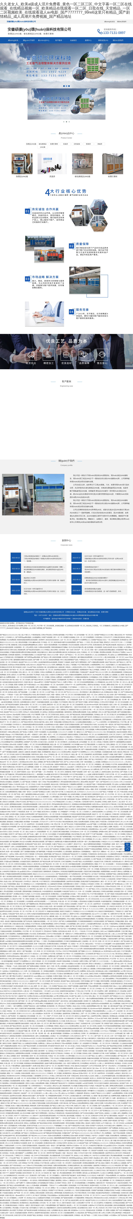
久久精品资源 (111, 879)
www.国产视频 (92, 824)
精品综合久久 (121, 645)
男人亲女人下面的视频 (43, 1071)
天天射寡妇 (91, 934)
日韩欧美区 (73, 657)
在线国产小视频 (86, 916)
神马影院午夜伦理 (6, 1033)
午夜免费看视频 (51, 1205)
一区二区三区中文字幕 (111, 809)
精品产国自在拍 (110, 662)
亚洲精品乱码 (120, 1180)
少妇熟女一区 (54, 1036)
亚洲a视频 (98, 1108)
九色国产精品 (114, 849)
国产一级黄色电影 (40, 1088)
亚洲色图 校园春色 (14, 655)
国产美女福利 (125, 941)
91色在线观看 (100, 856)
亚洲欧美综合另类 (50, 1143)
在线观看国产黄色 (122, 650)
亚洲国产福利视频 (29, 896)
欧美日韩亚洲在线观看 (30, 807)
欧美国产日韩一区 (126, 1083)
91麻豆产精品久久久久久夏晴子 (72, 787)
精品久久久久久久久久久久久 (92, 978)
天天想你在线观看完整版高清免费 (80, 814)
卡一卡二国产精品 (89, 889)
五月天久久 (45, 1076)
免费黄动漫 (58, 841)
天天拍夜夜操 (76, 956)
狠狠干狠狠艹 (55, 1118)
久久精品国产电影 (40, 655)
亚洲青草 (42, 640)
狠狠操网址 (107, 1008)
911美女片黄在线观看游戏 (65, 821)
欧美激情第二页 (103, 906)
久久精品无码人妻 (70, 792)
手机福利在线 (37, 991)
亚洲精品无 (35, 826)
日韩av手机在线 (46, 635)
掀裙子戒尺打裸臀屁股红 (79, 662)
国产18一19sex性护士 (109, 1066)
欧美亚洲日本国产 (54, 1001)
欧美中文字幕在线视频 (103, 1048)
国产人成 (6, 1138)
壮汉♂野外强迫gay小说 (120, 667)
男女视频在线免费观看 (55, 941)
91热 (44, 782)
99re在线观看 (104, 986)
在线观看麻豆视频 (16, 1098)
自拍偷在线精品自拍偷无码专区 (13, 682)
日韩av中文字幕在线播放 (34, 1165)
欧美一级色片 (51, 1145)
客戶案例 (58, 40)
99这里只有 (6, 1088)
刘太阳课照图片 (88, 861)
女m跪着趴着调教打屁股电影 (79, 866)
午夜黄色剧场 (36, 635)
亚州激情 (86, 993)
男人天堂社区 (48, 1011)
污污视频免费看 (79, 1198)
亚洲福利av (56, 871)
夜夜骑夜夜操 (78, 889)
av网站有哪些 (63, 1185)
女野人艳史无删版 (42, 687)
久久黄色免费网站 (44, 1061)
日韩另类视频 (128, 824)
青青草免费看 (105, 981)
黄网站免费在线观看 (116, 1086)
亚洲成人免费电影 (56, 677)
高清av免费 (74, 1135)
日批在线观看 (97, 1041)
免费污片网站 (67, 682)
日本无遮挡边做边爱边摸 (46, 1018)
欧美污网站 (40, 1003)
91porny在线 (19, 856)
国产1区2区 (61, 1170)
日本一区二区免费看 (30, 689)
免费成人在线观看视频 (94, 1148)
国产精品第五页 (112, 1170)
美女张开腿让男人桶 (80, 647)
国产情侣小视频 (29, 859)
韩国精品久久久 (29, 884)
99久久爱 (7, 844)
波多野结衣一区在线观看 (35, 824)
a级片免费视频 (41, 1006)
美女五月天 (53, 1158)
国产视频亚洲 (61, 1205)
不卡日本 (63, 889)
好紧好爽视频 (24, 1105)
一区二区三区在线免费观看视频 (26, 677)
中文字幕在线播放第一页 (99, 660)
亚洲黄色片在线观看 (82, 1078)
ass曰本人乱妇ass (6, 714)
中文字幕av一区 (71, 635)
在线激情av (110, 856)
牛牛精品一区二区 (47, 642)
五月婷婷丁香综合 (61, 1183)
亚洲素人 (93, 958)
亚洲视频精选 (86, 851)
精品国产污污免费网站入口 (82, 640)
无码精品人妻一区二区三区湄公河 (11, 906)
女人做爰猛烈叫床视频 (55, 884)
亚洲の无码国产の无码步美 (94, 1125)
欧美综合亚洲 (18, 1123)
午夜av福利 (68, 1110)
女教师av (91, 1205)
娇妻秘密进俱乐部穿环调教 (37, 836)
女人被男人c (100, 1056)
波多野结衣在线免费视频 (117, 829)
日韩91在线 (13, 650)
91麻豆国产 (9, 894)
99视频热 (98, 764)
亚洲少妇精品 (20, 949)
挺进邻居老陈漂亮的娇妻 (48, 1115)
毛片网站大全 (71, 679)
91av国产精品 (32, 667)
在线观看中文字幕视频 (90, 1043)
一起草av (11, 854)
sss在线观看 (86, 859)
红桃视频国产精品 (53, 899)
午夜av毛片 (91, 667)
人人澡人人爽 (124, 1058)
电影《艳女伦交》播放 (70, 1153)
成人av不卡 (96, 914)
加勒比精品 (96, 891)
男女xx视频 (71, 919)
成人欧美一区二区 (71, 931)
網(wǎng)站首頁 (109, 21)
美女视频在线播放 (95, 841)
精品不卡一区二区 (6, 722)
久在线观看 (29, 901)
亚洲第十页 (87, 1001)
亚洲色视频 (72, 1185)
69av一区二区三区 (102, 1068)
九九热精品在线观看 (126, 1043)
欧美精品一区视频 (92, 826)
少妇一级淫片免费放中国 (71, 1063)
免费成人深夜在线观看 (37, 1193)
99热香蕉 (50, 772)
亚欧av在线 (27, 1098)
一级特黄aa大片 (68, 819)
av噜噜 (105, 1120)
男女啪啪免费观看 (117, 1155)
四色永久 (30, 864)
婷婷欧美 (15, 764)
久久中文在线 (35, 894)
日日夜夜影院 (91, 879)
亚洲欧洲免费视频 (47, 924)
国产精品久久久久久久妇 (104, 797)
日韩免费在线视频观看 (105, 697)
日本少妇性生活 (75, 1036)
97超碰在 (126, 1028)
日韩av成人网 (47, 767)
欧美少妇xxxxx (31, 665)
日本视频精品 (93, 677)
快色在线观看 (4, 841)
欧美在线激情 (51, 1120)
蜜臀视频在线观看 (16, 804)
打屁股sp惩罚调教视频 (11, 861)
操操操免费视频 (54, 660)
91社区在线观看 (74, 645)
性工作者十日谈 (111, 1208)
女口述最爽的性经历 (11, 1175)
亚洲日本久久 (94, 1088)
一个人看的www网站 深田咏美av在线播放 (117, 1001)
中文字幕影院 (77, 836)
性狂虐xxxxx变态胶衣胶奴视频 (43, 996)
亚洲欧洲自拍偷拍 (16, 807)
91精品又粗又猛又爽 (84, 929)
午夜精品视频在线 (77, 849)
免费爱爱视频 (105, 871)
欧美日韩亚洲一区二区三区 (44, 669)
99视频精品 (116, 689)
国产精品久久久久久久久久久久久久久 (39, 802)
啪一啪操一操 (105, 1006)
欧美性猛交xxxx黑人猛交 (112, 951)
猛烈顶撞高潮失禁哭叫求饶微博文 (117, 1071)
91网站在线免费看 (44, 647)
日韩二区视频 (103, 677)
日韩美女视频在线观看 (18, 968)
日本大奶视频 (95, 1031)
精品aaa (75, 1073)
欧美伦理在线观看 (53, 1103)
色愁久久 (45, 869)
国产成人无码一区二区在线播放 (87, 906)
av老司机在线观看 (40, 901)
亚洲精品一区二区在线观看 (16, 901)
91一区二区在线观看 (95, 936)
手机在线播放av (52, 1195)
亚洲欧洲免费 (118, 687)
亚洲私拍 (94, 1118)
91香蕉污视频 (57, 976)
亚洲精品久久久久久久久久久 (120, 896)
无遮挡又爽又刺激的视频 (61, 831)
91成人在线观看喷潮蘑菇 (81, 1098)
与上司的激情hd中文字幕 (14, 939)
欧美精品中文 (6, 988)
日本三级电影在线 (44, 689)
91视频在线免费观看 (70, 841)
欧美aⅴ (87, 1031)
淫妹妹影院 (42, 1145)
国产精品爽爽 (14, 841)
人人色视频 (97, 762)
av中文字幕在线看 (95, 1066)
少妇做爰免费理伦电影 (94, 924)
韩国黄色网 (22, 650)
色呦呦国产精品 (111, 874)
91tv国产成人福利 (75, 996)
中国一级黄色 (7, 717)
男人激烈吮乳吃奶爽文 (30, 939)
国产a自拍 (67, 946)
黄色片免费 (39, 963)
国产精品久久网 (46, 657)
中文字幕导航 (23, 1188)
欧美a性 (3, 851)
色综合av (36, 954)
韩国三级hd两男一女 (83, 896)
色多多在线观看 (123, 1183)
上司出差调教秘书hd (7, 742)
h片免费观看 (66, 839)
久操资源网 (20, 978)
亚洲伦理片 (65, 1088)
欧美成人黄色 (13, 692)
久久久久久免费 (105, 899)
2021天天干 (115, 642)
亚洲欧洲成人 (128, 754)
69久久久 (27, 986)
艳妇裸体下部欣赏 (64, 1066)
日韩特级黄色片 (36, 1086)
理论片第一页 (58, 824)
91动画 (116, 697)
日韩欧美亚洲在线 (119, 637)
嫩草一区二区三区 (42, 834)
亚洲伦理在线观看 (89, 856)
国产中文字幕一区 (106, 769)
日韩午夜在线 (63, 1103)
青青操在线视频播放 (109, 836)
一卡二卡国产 (46, 1016)
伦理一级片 (87, 772)
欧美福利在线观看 (69, 886)
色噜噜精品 (59, 759)
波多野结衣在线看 (6, 911)
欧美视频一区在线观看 (94, 647)
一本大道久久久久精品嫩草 (103, 944)
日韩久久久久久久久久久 (90, 956)
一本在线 (70, 978)
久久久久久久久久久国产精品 (96, 792)
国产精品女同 (121, 1208)
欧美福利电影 (82, 809)
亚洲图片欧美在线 (103, 816)
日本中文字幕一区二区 (112, 774)
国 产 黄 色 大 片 (84, 909)
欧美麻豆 (31, 1188)
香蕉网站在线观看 (106, 652)
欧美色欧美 (127, 1148)
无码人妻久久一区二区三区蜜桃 (29, 672)
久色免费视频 (71, 924)
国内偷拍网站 (37, 1160)
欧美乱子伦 (86, 894)
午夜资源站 (99, 637)
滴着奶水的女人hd (60, 1048)
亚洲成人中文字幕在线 (22, 797)
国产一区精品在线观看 (112, 759)
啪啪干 (114, 819)
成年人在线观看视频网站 (19, 846)
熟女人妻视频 (38, 762)
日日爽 (66, 993)
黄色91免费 (22, 966)
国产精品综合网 (45, 861)
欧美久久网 (116, 1103)
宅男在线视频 (84, 946)
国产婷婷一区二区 (25, 1001)
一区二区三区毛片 (51, 794)
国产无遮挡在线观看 (52, 988)
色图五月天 (78, 1105)
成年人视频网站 (123, 1113)
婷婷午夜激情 (21, 772)
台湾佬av (73, 896)
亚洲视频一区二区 (96, 1098)
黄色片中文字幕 (5, 645)
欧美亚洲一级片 (82, 841)
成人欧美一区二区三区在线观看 (33, 1026)
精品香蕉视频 (34, 1203)
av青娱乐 (118, 1073)
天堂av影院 (15, 1200)
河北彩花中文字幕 (34, 983)
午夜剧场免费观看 (80, 824)
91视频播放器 (49, 1003)
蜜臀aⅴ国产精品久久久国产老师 (65, 807)
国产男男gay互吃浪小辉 (93, 1213)
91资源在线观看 (99, 921)
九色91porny (86, 769)
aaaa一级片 (31, 772)
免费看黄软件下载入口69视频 (89, 669)
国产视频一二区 (41, 772)
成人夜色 (105, 924)
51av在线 (33, 934)
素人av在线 (85, 973)
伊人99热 (76, 797)
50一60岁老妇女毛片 (110, 1183)
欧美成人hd (111, 789)
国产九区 (52, 1160)
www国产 (114, 871)
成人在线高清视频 (74, 794)
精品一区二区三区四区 (14, 809)
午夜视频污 (64, 814)
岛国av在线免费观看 (25, 946)
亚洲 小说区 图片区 (44, 804)
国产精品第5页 (34, 998)
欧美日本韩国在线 (82, 829)
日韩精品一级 (28, 1155)
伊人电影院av (121, 1175)
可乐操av (60, 973)
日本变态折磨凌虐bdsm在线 (105, 679)
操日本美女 (51, 759)
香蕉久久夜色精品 (95, 963)
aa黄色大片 (54, 1163)
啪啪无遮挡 (65, 866)
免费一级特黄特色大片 (37, 876)
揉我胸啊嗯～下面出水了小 (49, 1185)
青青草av (106, 849)
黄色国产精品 (65, 981)
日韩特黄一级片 (45, 966)
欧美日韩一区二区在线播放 (53, 1013)
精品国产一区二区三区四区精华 (31, 1093)
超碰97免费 (83, 986)
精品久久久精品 (62, 779)
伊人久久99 (125, 821)
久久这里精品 (108, 811)
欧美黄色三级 (42, 667)
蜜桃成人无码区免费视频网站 (56, 919)
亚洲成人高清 (80, 886)
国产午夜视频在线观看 (72, 1170)
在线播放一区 (55, 811)
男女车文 (46, 699)
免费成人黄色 (34, 993)
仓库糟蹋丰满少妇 (57, 1210)
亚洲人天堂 (92, 1130)
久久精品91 (63, 1188)
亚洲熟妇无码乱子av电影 (22, 894)
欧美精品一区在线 (100, 684)
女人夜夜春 (28, 978)
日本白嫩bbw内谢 (34, 642)
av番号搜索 (87, 1096)
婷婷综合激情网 (97, 811)
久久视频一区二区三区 (37, 692)
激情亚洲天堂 (76, 839)
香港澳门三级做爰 (64, 662)
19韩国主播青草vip (80, 934)
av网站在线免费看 (37, 1011)
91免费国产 (125, 1103)
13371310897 (43, 615)
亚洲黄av (127, 916)
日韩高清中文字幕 (116, 839)
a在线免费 (80, 1203)
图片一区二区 (127, 1036)
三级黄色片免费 (52, 1098)
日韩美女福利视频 (59, 635)
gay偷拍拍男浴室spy (123, 660)
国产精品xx (69, 655)
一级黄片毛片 (95, 851)
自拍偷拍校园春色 (52, 876)
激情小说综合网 (83, 963)
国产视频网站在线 (32, 904)
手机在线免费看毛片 (53, 782)
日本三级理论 (59, 1038)
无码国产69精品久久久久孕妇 (104, 635)
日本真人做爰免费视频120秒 (76, 879)
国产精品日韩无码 (37, 679)
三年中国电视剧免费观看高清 (97, 846)
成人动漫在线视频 (103, 1013)
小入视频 (114, 1113)
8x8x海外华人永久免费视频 (25, 767)
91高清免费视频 (11, 1160)
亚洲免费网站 (17, 931)
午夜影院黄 (35, 759)
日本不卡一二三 (69, 1051)
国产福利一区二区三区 (64, 956)
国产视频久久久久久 (85, 951)
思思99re (7, 1008)
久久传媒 (3, 1011)
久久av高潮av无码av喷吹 (93, 976)
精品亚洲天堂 (28, 976)
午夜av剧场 (124, 792)
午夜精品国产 (84, 672)
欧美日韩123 (87, 674)
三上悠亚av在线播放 (109, 1081)
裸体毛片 (107, 642)
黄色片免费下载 (47, 978)
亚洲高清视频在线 (44, 789)
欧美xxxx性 (78, 1068)
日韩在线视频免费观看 (58, 881)
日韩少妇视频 (23, 836)
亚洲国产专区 (103, 946)
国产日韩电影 (113, 677)
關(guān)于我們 (29, 40)
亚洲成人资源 (8, 909)
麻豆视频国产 (20, 1153)
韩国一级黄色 (55, 694)
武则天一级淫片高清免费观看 (48, 645)
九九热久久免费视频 (107, 1173)
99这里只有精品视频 (63, 961)
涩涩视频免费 (61, 679)
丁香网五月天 (18, 1155)
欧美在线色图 (121, 787)
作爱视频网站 (62, 968)
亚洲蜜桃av (66, 1033)
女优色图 (8, 983)
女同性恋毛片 (118, 777)
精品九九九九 (108, 807)
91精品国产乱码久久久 (70, 891)
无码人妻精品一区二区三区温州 (15, 816)
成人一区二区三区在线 (10, 849)
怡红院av (52, 1113)
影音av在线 (45, 973)
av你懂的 (8, 941)
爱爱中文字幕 (74, 914)
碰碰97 (32, 981)
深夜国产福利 (108, 1023)
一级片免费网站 (17, 1006)
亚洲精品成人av (98, 951)
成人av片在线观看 (10, 1013)
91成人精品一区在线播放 (14, 963)
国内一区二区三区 (43, 1023)
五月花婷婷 (126, 946)
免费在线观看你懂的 (61, 764)
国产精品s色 (99, 934)
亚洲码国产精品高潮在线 (50, 909)
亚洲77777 (89, 834)
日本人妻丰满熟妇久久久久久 (25, 1041)
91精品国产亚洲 (13, 914)
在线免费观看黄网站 (121, 988)
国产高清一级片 (19, 794)
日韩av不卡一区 (70, 684)
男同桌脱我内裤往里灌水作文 (25, 774)
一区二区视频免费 (113, 640)
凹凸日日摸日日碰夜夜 (11, 1051)
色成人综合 (45, 674)
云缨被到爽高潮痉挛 (28, 936)
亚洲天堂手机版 (32, 1125)
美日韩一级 (83, 797)
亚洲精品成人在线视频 (117, 1016)
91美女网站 (108, 1103)
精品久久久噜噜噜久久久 (117, 889)
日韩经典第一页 (112, 799)
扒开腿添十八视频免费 (62, 936)
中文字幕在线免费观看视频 (112, 1026)
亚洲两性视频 (74, 672)
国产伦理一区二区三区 (102, 1036)
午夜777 (78, 769)
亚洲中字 (12, 834)
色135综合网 (97, 674)
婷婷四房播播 (57, 657)
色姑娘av (119, 846)
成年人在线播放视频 (42, 1036)
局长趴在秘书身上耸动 (112, 919)
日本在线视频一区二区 (33, 1016)
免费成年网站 (125, 966)
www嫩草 (19, 1071)
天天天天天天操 (86, 689)
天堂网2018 (4, 986)
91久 (103, 665)
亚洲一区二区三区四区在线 (46, 951)
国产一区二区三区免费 (42, 981)
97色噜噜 (26, 876)
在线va (65, 1180)
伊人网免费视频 (119, 973)
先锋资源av (80, 1048)
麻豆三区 (50, 958)
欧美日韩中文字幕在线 (109, 804)
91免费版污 (75, 939)
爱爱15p (90, 684)
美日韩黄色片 (84, 692)
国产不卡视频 (95, 981)
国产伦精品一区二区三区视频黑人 (22, 1088)
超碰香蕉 (80, 1100)
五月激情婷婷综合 (14, 936)
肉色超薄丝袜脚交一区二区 (77, 966)
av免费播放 (29, 1153)
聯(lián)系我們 (121, 21)
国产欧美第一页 (13, 1016)
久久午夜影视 (124, 1108)
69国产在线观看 (47, 637)
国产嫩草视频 (41, 851)
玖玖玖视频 (91, 1193)
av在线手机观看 (88, 1083)
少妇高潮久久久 (69, 1190)
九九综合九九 (50, 1100)
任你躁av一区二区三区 (46, 846)
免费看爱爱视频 (123, 655)
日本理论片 (47, 829)
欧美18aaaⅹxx (27, 1115)
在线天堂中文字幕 (7, 660)
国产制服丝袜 (10, 774)
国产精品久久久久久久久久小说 (10, 635)
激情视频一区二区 (25, 759)
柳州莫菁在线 (109, 1063)
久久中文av (104, 1031)
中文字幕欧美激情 (84, 665)
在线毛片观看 (99, 1103)
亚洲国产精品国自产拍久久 (53, 682)
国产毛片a (30, 929)
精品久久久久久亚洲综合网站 (69, 909)
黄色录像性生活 (42, 652)
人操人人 (114, 934)
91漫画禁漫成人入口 (16, 971)
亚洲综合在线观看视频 (51, 816)
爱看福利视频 (27, 891)
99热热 (68, 667)
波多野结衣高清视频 (73, 881)
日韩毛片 (117, 856)
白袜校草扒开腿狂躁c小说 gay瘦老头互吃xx (17, 871)
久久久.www (121, 836)
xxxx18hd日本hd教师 (10, 929)
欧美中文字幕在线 (57, 1053)
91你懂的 (34, 1053)
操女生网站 (54, 650)
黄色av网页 (84, 782)
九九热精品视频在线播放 (110, 1108)
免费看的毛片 (86, 799)
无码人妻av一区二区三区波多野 (112, 916)
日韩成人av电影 (126, 1188)
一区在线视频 (62, 687)
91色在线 (17, 784)
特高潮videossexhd (13, 1076)
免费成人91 (31, 1003)
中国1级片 (75, 946)
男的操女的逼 (90, 1210)
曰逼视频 (84, 854)
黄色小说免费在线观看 (30, 777)
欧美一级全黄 (5, 921)
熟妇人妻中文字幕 (37, 1068)
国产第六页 (73, 926)
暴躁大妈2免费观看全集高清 (58, 652)
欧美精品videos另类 (26, 762)
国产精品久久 (121, 662)
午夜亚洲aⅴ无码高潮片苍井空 (84, 802)
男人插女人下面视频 (97, 993)
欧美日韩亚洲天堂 (117, 983)
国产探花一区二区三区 (17, 669)
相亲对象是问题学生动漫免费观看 (65, 642)
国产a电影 (123, 772)
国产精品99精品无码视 (114, 1046)
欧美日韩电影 (48, 1165)
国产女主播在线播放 (58, 829)
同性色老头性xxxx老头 (72, 689)
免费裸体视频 (38, 1200)
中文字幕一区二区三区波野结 (94, 991)
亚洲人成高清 (11, 674)
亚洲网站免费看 (68, 1068)
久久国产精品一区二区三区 (54, 692)
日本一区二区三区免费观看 (85, 637)
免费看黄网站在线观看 (23, 1053)
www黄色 (124, 774)
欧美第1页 (43, 886)
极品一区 (20, 884)
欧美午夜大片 (17, 777)
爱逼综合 (112, 1068)
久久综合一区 (35, 1081)
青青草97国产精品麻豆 (104, 1078)
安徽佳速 (86, 618)
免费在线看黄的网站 (60, 978)
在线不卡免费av (84, 1120)
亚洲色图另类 (50, 1128)
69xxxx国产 (89, 886)
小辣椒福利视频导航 (57, 689)
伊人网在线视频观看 (115, 672)
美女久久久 (51, 655)
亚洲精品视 (125, 1091)
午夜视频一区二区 (113, 792)
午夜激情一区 (86, 1150)
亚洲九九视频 (67, 1178)
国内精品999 (95, 1173)
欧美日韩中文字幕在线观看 (60, 774)
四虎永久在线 (54, 914)
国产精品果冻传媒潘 (109, 645)
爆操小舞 (67, 1210)
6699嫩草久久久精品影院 (96, 1091)
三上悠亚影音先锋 (108, 963)
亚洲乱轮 (20, 769)
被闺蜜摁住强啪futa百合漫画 (23, 660)
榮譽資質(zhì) (103, 40)
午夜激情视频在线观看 (63, 1031)
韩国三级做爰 (30, 899)
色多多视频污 (110, 665)
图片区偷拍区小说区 (43, 694)
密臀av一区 (35, 1098)
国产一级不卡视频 (120, 881)
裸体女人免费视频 (124, 871)
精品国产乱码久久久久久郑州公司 (97, 1200)
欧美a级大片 (114, 1198)
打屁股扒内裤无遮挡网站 (104, 667)
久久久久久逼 (75, 697)
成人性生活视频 (25, 1113)
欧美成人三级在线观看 (74, 1011)
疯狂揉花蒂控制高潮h (91, 787)
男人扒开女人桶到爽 (48, 916)
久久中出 (85, 996)
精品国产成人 (86, 1016)
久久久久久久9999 (97, 909)
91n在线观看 (46, 784)
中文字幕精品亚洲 (59, 802)
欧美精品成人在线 (74, 652)
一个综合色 (82, 931)
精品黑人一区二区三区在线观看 (24, 687)
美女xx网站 (38, 929)
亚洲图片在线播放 (69, 637)
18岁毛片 (95, 1135)
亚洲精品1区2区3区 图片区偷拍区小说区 (13, 667)
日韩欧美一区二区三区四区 (109, 669)
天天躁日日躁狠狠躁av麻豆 (73, 941)
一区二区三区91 (79, 655)
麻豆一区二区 (15, 1038)
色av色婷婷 (60, 684)
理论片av (3, 1003)
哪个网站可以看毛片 (16, 976)
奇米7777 (17, 1115)
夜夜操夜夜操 (30, 669)
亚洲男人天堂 (16, 988)
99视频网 (105, 976)
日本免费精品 (84, 1063)
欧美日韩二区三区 (122, 906)
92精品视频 (40, 757)
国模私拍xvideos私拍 (71, 759)
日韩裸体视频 (63, 876)
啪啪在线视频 (126, 784)
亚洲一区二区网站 (127, 891)
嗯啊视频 (59, 665)
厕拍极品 (96, 931)
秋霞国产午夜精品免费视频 (93, 849)
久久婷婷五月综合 (100, 1170)
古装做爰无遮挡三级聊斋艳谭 (90, 794)
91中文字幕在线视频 (76, 774)
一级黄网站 (26, 988)
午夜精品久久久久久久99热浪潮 (83, 911)
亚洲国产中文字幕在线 (44, 1091)
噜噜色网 (33, 1105)
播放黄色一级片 (41, 1170)
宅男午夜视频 (85, 981)
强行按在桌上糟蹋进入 (69, 757)
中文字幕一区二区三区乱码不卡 (36, 911)
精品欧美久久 (89, 655)
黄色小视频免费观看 (19, 1110)
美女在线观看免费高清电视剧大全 (31, 799)
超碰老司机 (78, 1168)
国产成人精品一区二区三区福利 (20, 679)
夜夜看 (2, 1028)
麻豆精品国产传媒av (7, 784)
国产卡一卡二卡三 (88, 1036)
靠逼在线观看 (26, 1073)
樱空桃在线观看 (105, 896)
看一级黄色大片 (68, 934)
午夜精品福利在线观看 (104, 784)
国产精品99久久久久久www (109, 782)
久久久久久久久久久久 (106, 1033)
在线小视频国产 (5, 846)
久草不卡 (66, 672)
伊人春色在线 (57, 672)
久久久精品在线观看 (12, 789)
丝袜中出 (7, 991)
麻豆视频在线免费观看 (85, 657)
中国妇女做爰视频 (120, 1051)
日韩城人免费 (106, 802)
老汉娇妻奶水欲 (52, 667)
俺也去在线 (118, 635)
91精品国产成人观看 (102, 1086)
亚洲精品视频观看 (99, 1153)
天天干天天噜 (47, 799)
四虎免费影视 (114, 1135)
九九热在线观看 (41, 1041)
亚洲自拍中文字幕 (50, 946)
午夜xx (41, 1028)
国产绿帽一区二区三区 (40, 660)
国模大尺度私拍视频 (39, 1103)
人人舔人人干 (111, 1011)
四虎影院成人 (46, 1148)
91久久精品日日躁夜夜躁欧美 (104, 911)
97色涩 (128, 729)
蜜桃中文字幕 (5, 1103)
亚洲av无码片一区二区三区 (88, 1073)
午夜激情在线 (114, 816)
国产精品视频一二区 (29, 951)
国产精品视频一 (23, 692)
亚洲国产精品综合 (29, 1006)
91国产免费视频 (110, 1053)
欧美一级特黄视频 (23, 1056)
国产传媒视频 (86, 1011)
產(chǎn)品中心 (43, 40)
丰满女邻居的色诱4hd (63, 1128)
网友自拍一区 (127, 752)
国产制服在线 (109, 921)
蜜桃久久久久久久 (73, 1041)
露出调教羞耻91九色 (96, 692)
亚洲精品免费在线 (74, 1165)
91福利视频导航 (106, 901)
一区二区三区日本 (105, 1043)
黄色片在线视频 (55, 866)
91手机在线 (39, 854)
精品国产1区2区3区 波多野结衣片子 (84, 816)
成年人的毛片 (81, 924)
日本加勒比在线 (58, 949)
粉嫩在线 (108, 814)
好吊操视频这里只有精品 (46, 1183)
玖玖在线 (95, 876)
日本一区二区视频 (44, 677)
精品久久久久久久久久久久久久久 (110, 866)
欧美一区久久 (84, 1088)
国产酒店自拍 (104, 1058)
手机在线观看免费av (99, 1011)
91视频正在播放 (65, 849)
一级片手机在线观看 (75, 876)
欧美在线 (110, 824)
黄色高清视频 (23, 642)
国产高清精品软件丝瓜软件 (33, 1168)
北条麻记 (84, 779)
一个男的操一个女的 (12, 694)
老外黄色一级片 (64, 650)
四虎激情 (59, 954)
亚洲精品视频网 (49, 971)
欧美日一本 (61, 1120)
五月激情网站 (4, 1083)
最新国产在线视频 (16, 1173)
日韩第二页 (99, 884)
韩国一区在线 (60, 1100)
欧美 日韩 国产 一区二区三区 (80, 650)
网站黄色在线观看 (39, 841)
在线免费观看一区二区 (44, 831)
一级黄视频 (39, 774)
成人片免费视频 (115, 1003)
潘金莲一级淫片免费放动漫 (86, 679)
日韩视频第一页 (65, 944)
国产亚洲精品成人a (118, 884)
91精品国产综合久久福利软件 (67, 809)
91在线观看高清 (47, 891)
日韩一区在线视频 (126, 759)
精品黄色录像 (56, 1028)
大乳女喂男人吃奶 (32, 647)
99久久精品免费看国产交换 (69, 660)
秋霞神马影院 (94, 1185)
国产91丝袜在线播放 (49, 779)
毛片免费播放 (44, 1140)
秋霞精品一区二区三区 (83, 1115)
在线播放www (34, 1118)
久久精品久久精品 (43, 906)
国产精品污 (25, 1133)
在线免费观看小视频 (32, 1058)
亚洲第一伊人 (17, 896)
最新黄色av (77, 851)
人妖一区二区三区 (66, 640)
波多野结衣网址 (81, 684)
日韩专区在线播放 (20, 864)
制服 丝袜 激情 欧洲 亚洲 (122, 1140)
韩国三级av (113, 986)
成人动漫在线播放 (87, 1165)
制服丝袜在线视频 (53, 911)
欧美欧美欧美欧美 (29, 1036)
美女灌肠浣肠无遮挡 (123, 1076)
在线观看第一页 (19, 647)
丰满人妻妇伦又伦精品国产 (80, 1066)
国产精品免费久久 (57, 777)
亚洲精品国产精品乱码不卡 (71, 854)
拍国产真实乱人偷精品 (37, 988)
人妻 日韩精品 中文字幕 (109, 764)
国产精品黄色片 (59, 846)
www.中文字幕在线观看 (73, 859)
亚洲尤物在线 (97, 645)
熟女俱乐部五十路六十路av (62, 998)
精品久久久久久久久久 (38, 1073)
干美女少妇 (22, 889)
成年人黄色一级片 (107, 1158)
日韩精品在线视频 (27, 1076)
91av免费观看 (11, 640)
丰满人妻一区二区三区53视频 (67, 901)
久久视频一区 (105, 914)
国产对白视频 (109, 998)
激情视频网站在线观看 (109, 767)
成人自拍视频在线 (101, 655)
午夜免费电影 (106, 844)
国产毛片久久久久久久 (71, 692)
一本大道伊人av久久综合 (51, 991)
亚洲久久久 (26, 1048)
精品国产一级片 (94, 782)
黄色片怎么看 (57, 1086)
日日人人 (127, 1125)
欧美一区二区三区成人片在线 (31, 784)
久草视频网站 (109, 1118)
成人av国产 (104, 829)
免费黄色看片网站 (58, 1108)
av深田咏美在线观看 (116, 976)
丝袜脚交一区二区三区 (90, 941)
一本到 (78, 894)
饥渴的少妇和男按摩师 (27, 814)
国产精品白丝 (13, 759)
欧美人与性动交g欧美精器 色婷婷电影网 (33, 697)
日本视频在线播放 (28, 655)
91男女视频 (22, 1125)
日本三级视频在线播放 (41, 1158)
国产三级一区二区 (78, 998)
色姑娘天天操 (98, 861)
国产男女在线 (65, 697)
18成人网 (33, 1023)
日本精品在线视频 (119, 1203)
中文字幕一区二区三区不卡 (9, 946)
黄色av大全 (50, 1043)
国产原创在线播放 (70, 906)
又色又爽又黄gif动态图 (125, 804)
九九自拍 (91, 1076)
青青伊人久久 (97, 836)
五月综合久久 (81, 792)
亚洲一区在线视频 (45, 1130)
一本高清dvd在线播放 (122, 864)
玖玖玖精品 (78, 978)
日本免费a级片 (65, 1036)
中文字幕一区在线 (58, 904)
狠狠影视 (14, 645)
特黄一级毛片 (60, 655)
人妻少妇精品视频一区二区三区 (113, 657)
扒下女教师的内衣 (108, 859)
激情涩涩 (116, 1078)
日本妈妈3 (90, 884)
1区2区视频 (5, 779)
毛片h (70, 647)
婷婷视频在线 (94, 1033)
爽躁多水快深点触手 (29, 1096)
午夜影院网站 (113, 924)
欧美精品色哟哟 (64, 1195)
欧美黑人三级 (49, 824)
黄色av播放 (50, 936)
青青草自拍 (4, 958)
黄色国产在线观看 (6, 737)
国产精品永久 (52, 968)
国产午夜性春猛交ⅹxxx (32, 684)
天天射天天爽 (7, 924)
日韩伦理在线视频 (14, 919)
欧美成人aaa (123, 1128)
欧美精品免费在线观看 (57, 699)
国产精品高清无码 (42, 814)
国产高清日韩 (55, 861)
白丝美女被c (50, 764)
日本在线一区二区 (19, 831)
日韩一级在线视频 (86, 762)
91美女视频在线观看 (115, 869)
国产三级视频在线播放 (28, 851)
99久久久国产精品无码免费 (27, 1046)
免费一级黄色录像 (76, 1195)
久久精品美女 (113, 1130)
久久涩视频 (51, 697)
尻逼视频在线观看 (21, 1213)
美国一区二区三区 (40, 1153)
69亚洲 (79, 757)
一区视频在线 (52, 687)
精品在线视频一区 (25, 1086)
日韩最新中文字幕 (98, 1053)
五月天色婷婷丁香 (97, 1023)
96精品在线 (19, 926)
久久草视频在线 (100, 682)
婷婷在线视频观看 (120, 1205)
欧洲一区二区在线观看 (35, 1143)
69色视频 (122, 669)
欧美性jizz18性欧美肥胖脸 (17, 665)
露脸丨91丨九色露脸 (14, 1073)
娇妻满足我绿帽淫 (98, 774)
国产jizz (73, 971)
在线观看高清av (94, 829)
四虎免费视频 (84, 958)
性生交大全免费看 (26, 841)
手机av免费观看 (93, 986)
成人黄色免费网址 (123, 929)
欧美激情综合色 (99, 886)
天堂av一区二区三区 (76, 993)
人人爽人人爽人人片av (50, 1093)
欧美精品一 (11, 797)
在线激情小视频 (18, 954)
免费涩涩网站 (44, 1058)
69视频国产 (65, 811)
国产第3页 (47, 762)
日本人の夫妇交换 (125, 782)
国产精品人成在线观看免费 (17, 886)
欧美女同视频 (118, 807)
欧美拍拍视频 (106, 819)
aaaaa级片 (71, 767)
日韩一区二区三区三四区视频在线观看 (73, 694)
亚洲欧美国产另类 (62, 674)
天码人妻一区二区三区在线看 (19, 1061)
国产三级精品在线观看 (25, 764)
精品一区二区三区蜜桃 (90, 1105)
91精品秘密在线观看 (122, 894)
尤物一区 (3, 1180)
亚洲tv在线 (36, 1066)
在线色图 (117, 891)
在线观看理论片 (68, 677)
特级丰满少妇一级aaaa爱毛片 (34, 682)
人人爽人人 (100, 1063)
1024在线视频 (8, 687)
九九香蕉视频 (67, 851)
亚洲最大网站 (80, 1123)
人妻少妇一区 (27, 991)
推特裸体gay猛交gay (76, 1158)
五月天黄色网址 (89, 1048)
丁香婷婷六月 (119, 911)
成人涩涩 (109, 682)
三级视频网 (107, 884)
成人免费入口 (96, 772)
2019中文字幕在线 (86, 1041)
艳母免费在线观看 (59, 1123)
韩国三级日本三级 (89, 1068)
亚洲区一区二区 (108, 687)
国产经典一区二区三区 (21, 1193)
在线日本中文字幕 (86, 645)
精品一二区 (48, 986)
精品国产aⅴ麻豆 (44, 777)
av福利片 (52, 674)
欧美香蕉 (71, 1188)
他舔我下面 (22, 996)
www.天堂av (129, 657)
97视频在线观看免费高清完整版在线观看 (23, 652)
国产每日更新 (126, 904)
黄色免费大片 (25, 956)
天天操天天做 (56, 787)
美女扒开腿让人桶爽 (106, 826)
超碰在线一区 (28, 1158)
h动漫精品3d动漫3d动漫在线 (42, 1108)
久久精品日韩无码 (16, 991)
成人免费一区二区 (37, 986)
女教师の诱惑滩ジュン (10, 829)
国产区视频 (69, 1108)
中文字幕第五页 (44, 881)
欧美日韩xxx (97, 804)
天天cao (97, 1018)
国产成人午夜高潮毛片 (96, 759)
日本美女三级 (33, 846)
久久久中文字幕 (57, 993)
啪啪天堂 (86, 1100)
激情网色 (59, 1180)
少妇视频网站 (36, 637)
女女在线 (50, 1138)
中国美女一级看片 (27, 869)
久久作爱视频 (48, 1026)
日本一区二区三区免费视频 (109, 699)
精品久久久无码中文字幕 (77, 826)
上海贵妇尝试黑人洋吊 (78, 667)
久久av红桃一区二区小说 (118, 1013)
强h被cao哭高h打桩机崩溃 (84, 1188)
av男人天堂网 (10, 1041)
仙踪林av (6, 971)
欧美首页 (65, 657)
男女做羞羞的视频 (13, 1140)
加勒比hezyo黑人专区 (99, 799)
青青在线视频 (70, 1123)
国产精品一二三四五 (84, 642)
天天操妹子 (91, 809)
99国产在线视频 (73, 986)
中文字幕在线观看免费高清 (23, 1150)
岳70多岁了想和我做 (98, 874)
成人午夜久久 (26, 635)
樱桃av (103, 851)
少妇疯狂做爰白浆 (76, 1096)
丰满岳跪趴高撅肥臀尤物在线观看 (72, 871)
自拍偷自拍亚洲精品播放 (107, 650)
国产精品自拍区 (18, 881)
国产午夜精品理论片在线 (28, 694)
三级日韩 (129, 1078)
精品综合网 (74, 936)
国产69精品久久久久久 (117, 996)
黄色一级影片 (42, 769)
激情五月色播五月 (66, 911)
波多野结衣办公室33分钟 (113, 1153)
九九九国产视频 (80, 819)
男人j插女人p (112, 655)
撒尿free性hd (4, 650)
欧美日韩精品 (18, 909)
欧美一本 (129, 909)
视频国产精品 (17, 1043)
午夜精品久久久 (84, 660)
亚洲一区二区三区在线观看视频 (89, 699)
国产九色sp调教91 (104, 1105)
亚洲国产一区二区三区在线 (40, 849)
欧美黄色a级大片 (28, 699)
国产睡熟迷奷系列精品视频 (112, 936)
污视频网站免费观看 (76, 784)
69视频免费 (34, 789)
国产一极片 (15, 1100)
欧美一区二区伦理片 (65, 1163)
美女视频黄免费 (55, 1155)
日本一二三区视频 (125, 642)
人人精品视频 (4, 1168)
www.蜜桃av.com (71, 963)
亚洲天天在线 (120, 993)
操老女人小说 (128, 777)
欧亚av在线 (91, 971)
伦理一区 (104, 794)
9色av (97, 777)
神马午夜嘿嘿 (77, 1173)
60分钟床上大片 (23, 1175)
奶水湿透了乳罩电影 (33, 674)
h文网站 (29, 996)
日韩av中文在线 (20, 802)
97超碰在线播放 (8, 1193)
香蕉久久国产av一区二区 (89, 697)
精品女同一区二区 (6, 762)
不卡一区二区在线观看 (121, 811)
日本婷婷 (43, 1098)
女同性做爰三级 (120, 1033)
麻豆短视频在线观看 (124, 767)
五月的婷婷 (38, 869)
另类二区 (54, 966)
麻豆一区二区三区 (107, 881)
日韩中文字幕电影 (60, 924)
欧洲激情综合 (67, 1073)
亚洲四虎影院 (41, 934)
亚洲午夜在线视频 (43, 1105)
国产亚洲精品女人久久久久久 (48, 939)
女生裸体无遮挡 (104, 1155)
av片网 (123, 971)
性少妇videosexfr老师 (72, 958)
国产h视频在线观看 (29, 906)
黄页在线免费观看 (22, 1135)
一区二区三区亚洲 (54, 814)
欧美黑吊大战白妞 (34, 916)
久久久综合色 (91, 1175)
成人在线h (110, 694)
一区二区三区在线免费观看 (76, 789)
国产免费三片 (94, 961)
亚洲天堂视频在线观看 (28, 1120)
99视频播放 (126, 1210)
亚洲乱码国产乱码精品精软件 (90, 881)
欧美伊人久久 (69, 1061)
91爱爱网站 (51, 926)
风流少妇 (120, 819)
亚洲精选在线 (14, 779)
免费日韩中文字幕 (117, 914)
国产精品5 (80, 1140)
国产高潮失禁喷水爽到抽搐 (46, 1078)
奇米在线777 (94, 946)
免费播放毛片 (127, 839)
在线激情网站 (10, 1130)
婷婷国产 (122, 816)
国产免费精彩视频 (66, 836)
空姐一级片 (14, 1008)
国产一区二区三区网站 (88, 1013)
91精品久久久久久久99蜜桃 (111, 841)
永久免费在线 (95, 769)
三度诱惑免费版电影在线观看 (52, 839)
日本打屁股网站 (66, 861)
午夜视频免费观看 (30, 926)
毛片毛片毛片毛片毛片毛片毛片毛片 (55, 929)
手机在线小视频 (12, 889)
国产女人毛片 (70, 829)
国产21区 (6, 976)
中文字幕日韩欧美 (83, 1185)
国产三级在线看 (59, 958)
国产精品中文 (86, 874)
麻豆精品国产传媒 (117, 1006)
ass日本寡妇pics (96, 1021)
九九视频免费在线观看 (115, 854)
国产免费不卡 (24, 1118)
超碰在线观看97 (26, 1066)
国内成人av (100, 809)
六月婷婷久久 (10, 637)
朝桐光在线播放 (31, 1183)
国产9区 (61, 921)
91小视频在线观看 (67, 1215)
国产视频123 (50, 841)
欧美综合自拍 (102, 854)
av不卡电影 (105, 1123)
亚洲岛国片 (4, 732)
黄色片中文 (78, 844)
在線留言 (73, 40)
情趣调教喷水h (52, 1208)
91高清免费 (18, 891)
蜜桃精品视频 (114, 1058)
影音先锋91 (16, 869)
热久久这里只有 (5, 1038)
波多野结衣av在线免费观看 (100, 1003)
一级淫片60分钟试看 (60, 799)
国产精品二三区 (38, 1150)
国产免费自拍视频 (33, 966)
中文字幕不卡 (68, 777)
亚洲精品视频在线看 (49, 1168)
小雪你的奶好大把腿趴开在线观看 (89, 901)
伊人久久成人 (97, 839)
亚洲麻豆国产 (66, 1133)
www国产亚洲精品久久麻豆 (42, 792)
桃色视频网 (58, 891)
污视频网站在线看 (63, 1150)
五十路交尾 (45, 1173)
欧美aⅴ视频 (90, 789)
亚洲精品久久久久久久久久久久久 (112, 762)
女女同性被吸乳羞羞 (87, 939)
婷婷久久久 (39, 699)
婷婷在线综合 (114, 1083)
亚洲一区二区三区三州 (30, 879)
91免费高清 (38, 829)
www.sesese (35, 819)
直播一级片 (115, 844)
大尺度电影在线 (8, 657)
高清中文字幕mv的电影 (121, 797)
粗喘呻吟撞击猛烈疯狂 (67, 991)
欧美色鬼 (61, 931)
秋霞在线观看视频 (66, 816)
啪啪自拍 (79, 807)
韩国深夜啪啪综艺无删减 (59, 647)
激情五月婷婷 (94, 973)
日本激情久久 (96, 929)
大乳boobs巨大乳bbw (55, 886)
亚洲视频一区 (100, 1210)
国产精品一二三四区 (30, 769)
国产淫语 (23, 839)
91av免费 (127, 1155)
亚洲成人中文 (51, 1041)
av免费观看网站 (95, 665)
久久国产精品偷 (25, 782)
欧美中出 (68, 1071)
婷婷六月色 (128, 739)
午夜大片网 (69, 1105)
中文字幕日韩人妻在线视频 (66, 1115)
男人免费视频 (106, 1133)
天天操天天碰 (24, 1208)
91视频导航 (108, 1203)
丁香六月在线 (54, 1058)
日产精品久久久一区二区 (100, 926)
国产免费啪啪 (113, 1128)
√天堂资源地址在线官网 (63, 971)
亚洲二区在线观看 (101, 789)
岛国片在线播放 (127, 1026)
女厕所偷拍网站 (125, 809)
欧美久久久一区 (105, 1088)
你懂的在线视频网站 (76, 674)
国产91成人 (31, 834)
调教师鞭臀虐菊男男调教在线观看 (65, 1138)
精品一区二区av (92, 694)
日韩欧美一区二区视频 (115, 1061)
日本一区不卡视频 (66, 797)
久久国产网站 (21, 674)
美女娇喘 (98, 802)
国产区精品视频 (18, 958)
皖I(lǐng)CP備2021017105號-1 (61, 618)
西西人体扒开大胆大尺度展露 (25, 854)
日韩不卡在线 (101, 879)
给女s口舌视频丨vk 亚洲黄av (122, 647)
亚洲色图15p (124, 640)
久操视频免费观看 (37, 816)
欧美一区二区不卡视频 (33, 811)
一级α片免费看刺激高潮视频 (91, 844)
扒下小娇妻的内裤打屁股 (14, 1108)
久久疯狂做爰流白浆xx (123, 665)
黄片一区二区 (58, 637)
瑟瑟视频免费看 (70, 1100)
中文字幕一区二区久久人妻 (122, 682)
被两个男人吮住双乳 (106, 777)
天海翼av (14, 836)
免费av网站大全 (97, 1001)
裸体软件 (58, 1043)
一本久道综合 (47, 1086)
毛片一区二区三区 (96, 687)
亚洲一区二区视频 (12, 1178)
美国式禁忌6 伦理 (103, 1038)
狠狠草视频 (48, 854)
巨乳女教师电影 (41, 919)
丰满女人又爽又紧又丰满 (58, 1076)
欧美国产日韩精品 (85, 1135)
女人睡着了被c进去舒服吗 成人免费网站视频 (105, 1096)
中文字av (59, 951)
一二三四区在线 (52, 901)
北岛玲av (48, 1028)
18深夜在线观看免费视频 (31, 866)
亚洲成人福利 (94, 821)
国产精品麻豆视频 (115, 946)
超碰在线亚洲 (45, 894)
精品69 (88, 1123)
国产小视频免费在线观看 (96, 662)
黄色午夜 (35, 881)
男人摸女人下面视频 (70, 665)
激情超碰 (10, 821)
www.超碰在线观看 (119, 944)
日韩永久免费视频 (46, 672)
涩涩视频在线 (13, 1125)
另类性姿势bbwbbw (13, 956)
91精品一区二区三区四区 (39, 956)
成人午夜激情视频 (10, 884)
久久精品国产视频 (22, 1031)
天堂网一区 (39, 859)
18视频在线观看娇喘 (81, 677)
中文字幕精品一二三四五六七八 (78, 687)
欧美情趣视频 (62, 794)
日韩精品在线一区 (31, 856)
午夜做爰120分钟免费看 (9, 826)
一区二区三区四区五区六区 (9, 1001)
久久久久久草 (30, 1033)
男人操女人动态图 (75, 764)
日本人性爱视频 (87, 839)
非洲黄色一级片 (36, 782)
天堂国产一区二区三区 (85, 904)
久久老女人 (69, 802)
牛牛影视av (87, 807)
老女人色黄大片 (31, 831)
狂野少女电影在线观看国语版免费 (38, 914)
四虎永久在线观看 (9, 802)
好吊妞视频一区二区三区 (85, 635)
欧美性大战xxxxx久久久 (21, 993)
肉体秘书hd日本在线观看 (123, 956)
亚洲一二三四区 (6, 1006)
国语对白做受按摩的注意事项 (67, 1208)
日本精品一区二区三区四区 (105, 988)
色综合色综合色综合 (52, 640)
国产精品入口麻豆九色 (57, 1105)
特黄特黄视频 (92, 779)
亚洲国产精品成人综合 (98, 640)
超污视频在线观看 (44, 1053)
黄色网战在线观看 (60, 669)
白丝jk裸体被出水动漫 (68, 894)
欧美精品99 (92, 797)
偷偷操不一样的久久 (59, 767)
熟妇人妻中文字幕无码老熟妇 (121, 1008)
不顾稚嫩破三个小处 (116, 1031)
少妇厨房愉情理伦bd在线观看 (47, 662)
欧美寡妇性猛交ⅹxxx (109, 929)
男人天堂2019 (117, 876)
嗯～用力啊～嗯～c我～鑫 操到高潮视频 (42, 1031)
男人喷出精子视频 (97, 642)
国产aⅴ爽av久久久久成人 (32, 909)
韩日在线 (123, 919)
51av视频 (47, 774)
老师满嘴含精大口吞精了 (71, 884)
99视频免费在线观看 (55, 1096)
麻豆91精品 (74, 1081)
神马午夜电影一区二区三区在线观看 (44, 961)
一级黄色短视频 (43, 856)
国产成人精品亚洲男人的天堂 (65, 1078)
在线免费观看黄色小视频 (14, 792)
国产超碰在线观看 (29, 963)
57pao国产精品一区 (16, 1158)
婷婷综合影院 (106, 772)
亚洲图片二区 (77, 1043)
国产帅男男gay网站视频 (23, 637)
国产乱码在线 (28, 921)
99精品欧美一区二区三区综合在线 (88, 899)
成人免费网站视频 (24, 849)
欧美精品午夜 (86, 1023)
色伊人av (23, 914)
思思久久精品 (30, 1083)
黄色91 (57, 697)
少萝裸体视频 (58, 1193)
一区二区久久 (4, 807)
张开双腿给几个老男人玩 (8, 769)
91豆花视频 (52, 834)
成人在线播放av (38, 1013)
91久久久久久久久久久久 (59, 983)
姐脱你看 (62, 667)
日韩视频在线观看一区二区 (47, 879)
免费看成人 (42, 1043)
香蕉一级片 (94, 650)
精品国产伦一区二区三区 (52, 757)
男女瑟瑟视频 (8, 891)
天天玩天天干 (108, 637)
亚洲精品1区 (48, 949)
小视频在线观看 (116, 904)
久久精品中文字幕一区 (17, 899)
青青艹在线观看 (82, 1138)
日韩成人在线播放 (50, 809)
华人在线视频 (96, 916)
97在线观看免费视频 (64, 834)
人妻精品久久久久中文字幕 (77, 1180)
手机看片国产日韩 (50, 963)
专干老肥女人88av (81, 1018)
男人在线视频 (62, 966)
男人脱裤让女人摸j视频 (110, 674)
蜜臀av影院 (110, 684)
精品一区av (111, 846)
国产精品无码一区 (6, 699)
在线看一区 (38, 767)
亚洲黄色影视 (41, 958)
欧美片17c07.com (88, 1061)
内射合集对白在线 (19, 924)
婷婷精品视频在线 (56, 1178)
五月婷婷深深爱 (42, 1046)
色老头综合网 (107, 647)
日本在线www (74, 831)
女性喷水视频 (14, 814)
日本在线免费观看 (73, 669)
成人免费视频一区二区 (107, 1180)
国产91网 (104, 1018)
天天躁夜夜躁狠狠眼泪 (85, 921)
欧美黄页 (90, 1071)
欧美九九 (78, 1016)
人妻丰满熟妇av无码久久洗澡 (107, 779)
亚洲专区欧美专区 (103, 958)
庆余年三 (16, 762)
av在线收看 (128, 1123)
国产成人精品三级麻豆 (102, 1163)
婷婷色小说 (102, 694)
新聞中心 (88, 40)
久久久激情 (95, 896)
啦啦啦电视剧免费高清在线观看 (27, 640)
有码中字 (106, 839)
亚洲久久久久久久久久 (24, 1013)
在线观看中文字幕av (27, 1200)
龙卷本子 (36, 1115)
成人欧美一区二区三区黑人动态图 (94, 757)
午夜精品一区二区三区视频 (90, 652)
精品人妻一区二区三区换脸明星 (54, 859)
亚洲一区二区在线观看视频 (77, 1183)
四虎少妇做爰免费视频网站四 (28, 645)
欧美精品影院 (44, 826)
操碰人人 (98, 1076)
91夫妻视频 (100, 919)
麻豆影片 (43, 759)
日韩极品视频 (18, 821)
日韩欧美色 (79, 767)
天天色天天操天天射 (85, 1153)
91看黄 (2, 894)
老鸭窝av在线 (103, 831)
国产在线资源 (113, 831)
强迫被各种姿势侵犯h (72, 1113)
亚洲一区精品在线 (33, 886)
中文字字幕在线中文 (46, 998)
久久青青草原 (31, 889)
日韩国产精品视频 (63, 896)
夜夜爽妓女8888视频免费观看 (82, 804)
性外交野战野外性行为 (111, 1178)
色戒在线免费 (77, 1163)
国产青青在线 (87, 836)
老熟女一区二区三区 (78, 944)
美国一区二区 (74, 1088)
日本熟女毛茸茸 (62, 1143)
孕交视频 (127, 949)
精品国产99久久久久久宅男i (28, 662)
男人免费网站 (81, 971)
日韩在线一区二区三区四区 (34, 949)
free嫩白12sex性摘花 (123, 851)
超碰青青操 (67, 1013)
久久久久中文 (98, 657)
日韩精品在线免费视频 (79, 1071)
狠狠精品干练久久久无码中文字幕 (19, 819)
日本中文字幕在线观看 (54, 934)
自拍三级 (107, 934)
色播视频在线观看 (97, 807)
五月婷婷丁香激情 (50, 679)
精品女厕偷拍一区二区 (48, 684)
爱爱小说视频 (18, 684)
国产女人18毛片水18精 (71, 762)
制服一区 (117, 692)
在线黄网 (16, 782)
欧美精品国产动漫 (31, 844)
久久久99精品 (45, 650)
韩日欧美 (22, 904)
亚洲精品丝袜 (108, 692)
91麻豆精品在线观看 (16, 689)
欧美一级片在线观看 (44, 844)
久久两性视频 (54, 797)
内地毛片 (112, 906)
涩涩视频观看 (19, 657)
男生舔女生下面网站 (119, 652)
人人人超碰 (88, 774)
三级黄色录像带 (112, 939)
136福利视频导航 (41, 884)
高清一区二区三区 (88, 764)
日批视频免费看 (15, 1081)
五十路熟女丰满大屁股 (93, 819)
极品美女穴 (43, 968)
